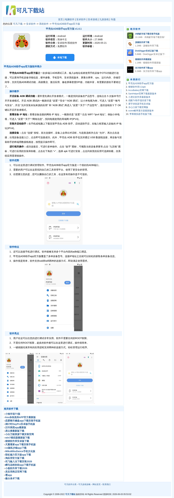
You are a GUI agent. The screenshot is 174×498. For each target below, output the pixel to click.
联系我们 (106, 484)
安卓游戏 (92, 19)
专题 (113, 19)
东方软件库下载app (144, 68)
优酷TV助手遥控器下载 (139, 100)
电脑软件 (69, 19)
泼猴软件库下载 (142, 42)
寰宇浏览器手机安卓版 (139, 104)
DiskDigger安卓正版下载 (146, 51)
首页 (60, 19)
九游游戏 (104, 19)
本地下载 (62, 57)
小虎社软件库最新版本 (139, 97)
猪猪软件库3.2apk (137, 87)
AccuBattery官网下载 (138, 90)
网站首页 (96, 484)
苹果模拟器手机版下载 (140, 114)
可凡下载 (18, 23)
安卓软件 (81, 19)
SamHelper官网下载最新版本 (142, 93)
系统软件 (44, 23)
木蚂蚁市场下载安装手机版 (147, 34)
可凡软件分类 (70, 484)
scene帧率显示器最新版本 (141, 110)
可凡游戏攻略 (84, 484)
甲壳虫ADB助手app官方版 (66, 23)
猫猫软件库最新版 (143, 59)
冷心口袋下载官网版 (138, 107)
